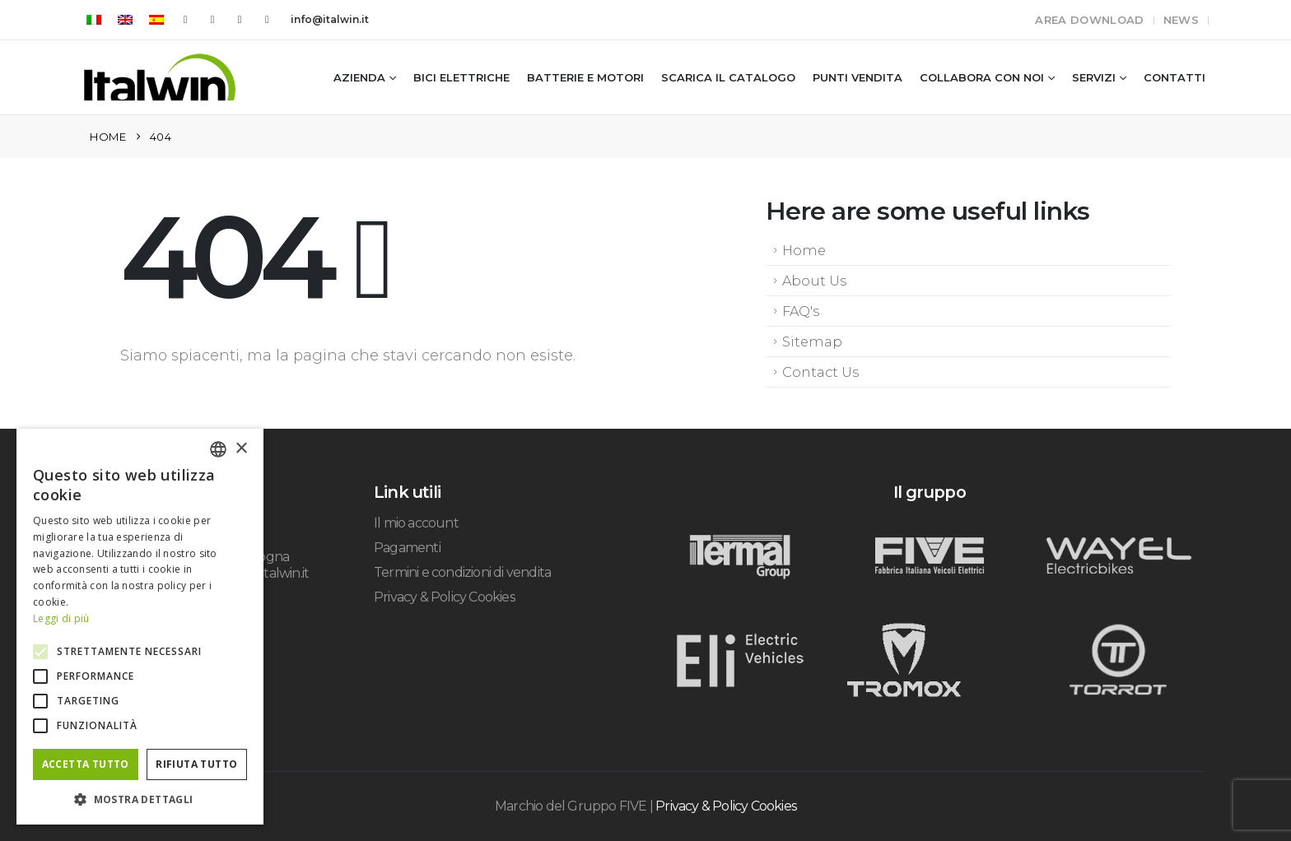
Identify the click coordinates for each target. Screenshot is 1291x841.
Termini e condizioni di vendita (462, 572)
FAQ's (800, 311)
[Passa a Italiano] (94, 20)
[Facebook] (185, 19)
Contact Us (820, 372)
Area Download (1089, 19)
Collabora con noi (982, 77)
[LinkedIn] (266, 19)
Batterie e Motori (585, 77)
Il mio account (416, 523)
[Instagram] (239, 19)
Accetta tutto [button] (85, 764)
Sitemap (812, 341)
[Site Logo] (159, 77)
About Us (814, 280)
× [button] (241, 449)
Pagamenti (407, 547)
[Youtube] (212, 19)
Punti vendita (857, 77)
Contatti (1174, 77)
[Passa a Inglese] (125, 20)
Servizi (1094, 77)
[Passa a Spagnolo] (156, 20)
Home (804, 250)
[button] (140, 799)
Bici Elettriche (461, 77)
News (1181, 19)
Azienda (359, 77)
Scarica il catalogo (728, 77)
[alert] (139, 627)
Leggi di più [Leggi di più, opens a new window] (61, 618)
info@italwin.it (330, 19)
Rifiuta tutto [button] (196, 764)
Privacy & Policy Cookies (444, 597)
